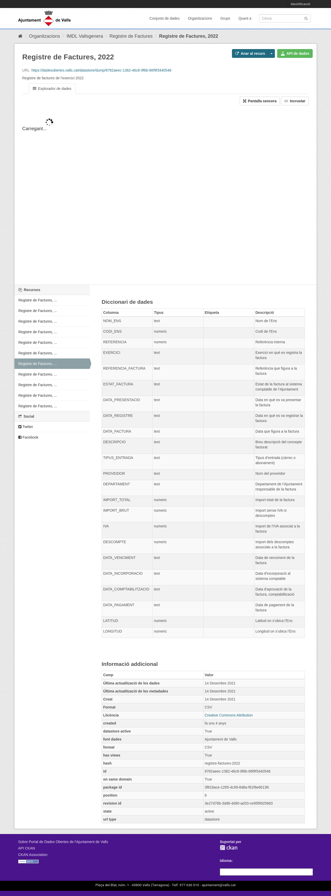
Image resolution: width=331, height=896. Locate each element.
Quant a (244, 18)
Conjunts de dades (164, 18)
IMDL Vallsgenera (84, 36)
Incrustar (294, 101)
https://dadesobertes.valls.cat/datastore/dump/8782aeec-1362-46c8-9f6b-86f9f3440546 (101, 70)
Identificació (300, 4)
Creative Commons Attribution (229, 715)
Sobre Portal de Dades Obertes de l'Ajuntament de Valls (63, 842)
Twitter (25, 427)
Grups (225, 18)
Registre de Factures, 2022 (188, 36)
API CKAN (26, 848)
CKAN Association (33, 855)
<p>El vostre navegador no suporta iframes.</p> (165, 199)
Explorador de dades (52, 89)
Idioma (225, 861)
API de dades (295, 53)
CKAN (228, 847)
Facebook (28, 437)
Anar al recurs (250, 53)
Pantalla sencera (259, 101)
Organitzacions (200, 18)
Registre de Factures (131, 36)
